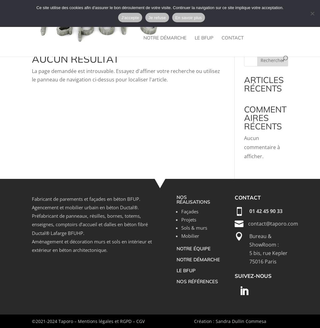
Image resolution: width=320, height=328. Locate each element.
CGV (140, 321)
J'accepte (130, 17)
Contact (233, 38)
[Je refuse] (312, 13)
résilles (97, 216)
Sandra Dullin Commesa (241, 321)
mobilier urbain (81, 207)
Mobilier (190, 236)
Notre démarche (165, 38)
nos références (197, 281)
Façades (189, 211)
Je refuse (157, 17)
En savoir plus (188, 17)
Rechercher (273, 60)
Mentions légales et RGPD (105, 321)
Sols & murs (194, 228)
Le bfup (204, 38)
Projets (188, 219)
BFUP (133, 199)
